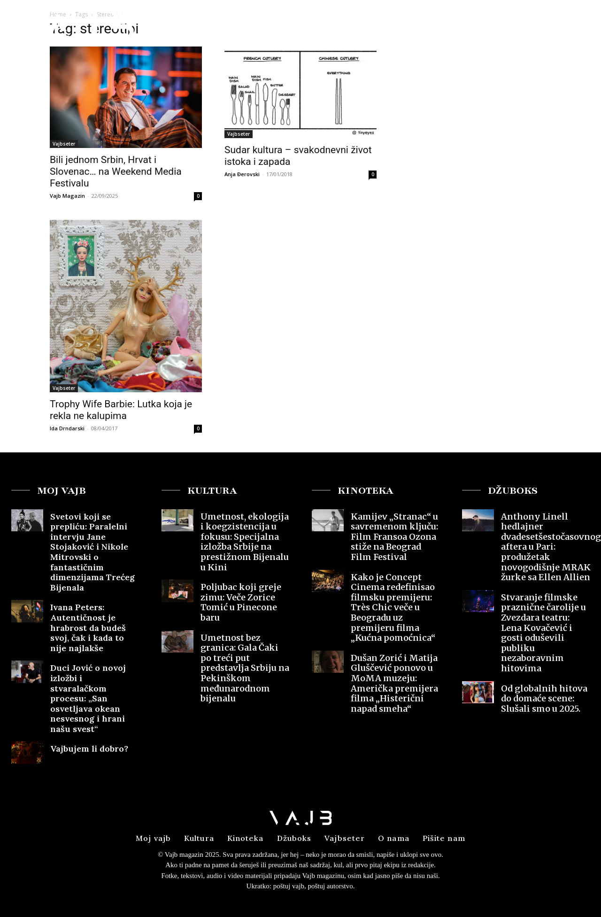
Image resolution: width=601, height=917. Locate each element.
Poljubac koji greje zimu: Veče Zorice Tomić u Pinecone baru (240, 602)
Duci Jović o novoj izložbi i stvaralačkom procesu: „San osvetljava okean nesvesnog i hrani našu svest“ (88, 698)
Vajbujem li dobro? (90, 748)
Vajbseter (64, 143)
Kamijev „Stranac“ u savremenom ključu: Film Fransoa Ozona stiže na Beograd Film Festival (394, 536)
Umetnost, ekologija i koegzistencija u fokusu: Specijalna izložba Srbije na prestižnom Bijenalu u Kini (244, 542)
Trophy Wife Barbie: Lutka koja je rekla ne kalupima (121, 409)
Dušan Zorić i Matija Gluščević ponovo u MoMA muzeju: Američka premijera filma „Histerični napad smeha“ (394, 683)
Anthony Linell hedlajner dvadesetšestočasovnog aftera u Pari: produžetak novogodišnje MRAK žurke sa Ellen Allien (551, 547)
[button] (520, 25)
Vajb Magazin (67, 195)
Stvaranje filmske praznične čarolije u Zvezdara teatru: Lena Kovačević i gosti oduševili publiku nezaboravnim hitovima (543, 633)
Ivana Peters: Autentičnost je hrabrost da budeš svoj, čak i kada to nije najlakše (88, 627)
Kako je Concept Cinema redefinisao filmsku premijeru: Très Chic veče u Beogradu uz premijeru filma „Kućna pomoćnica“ (393, 608)
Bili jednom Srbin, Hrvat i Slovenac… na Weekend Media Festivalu (116, 171)
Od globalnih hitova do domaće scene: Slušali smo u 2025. (544, 698)
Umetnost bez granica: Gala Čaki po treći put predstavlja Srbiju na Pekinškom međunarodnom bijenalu (244, 668)
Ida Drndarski (67, 428)
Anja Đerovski (242, 174)
